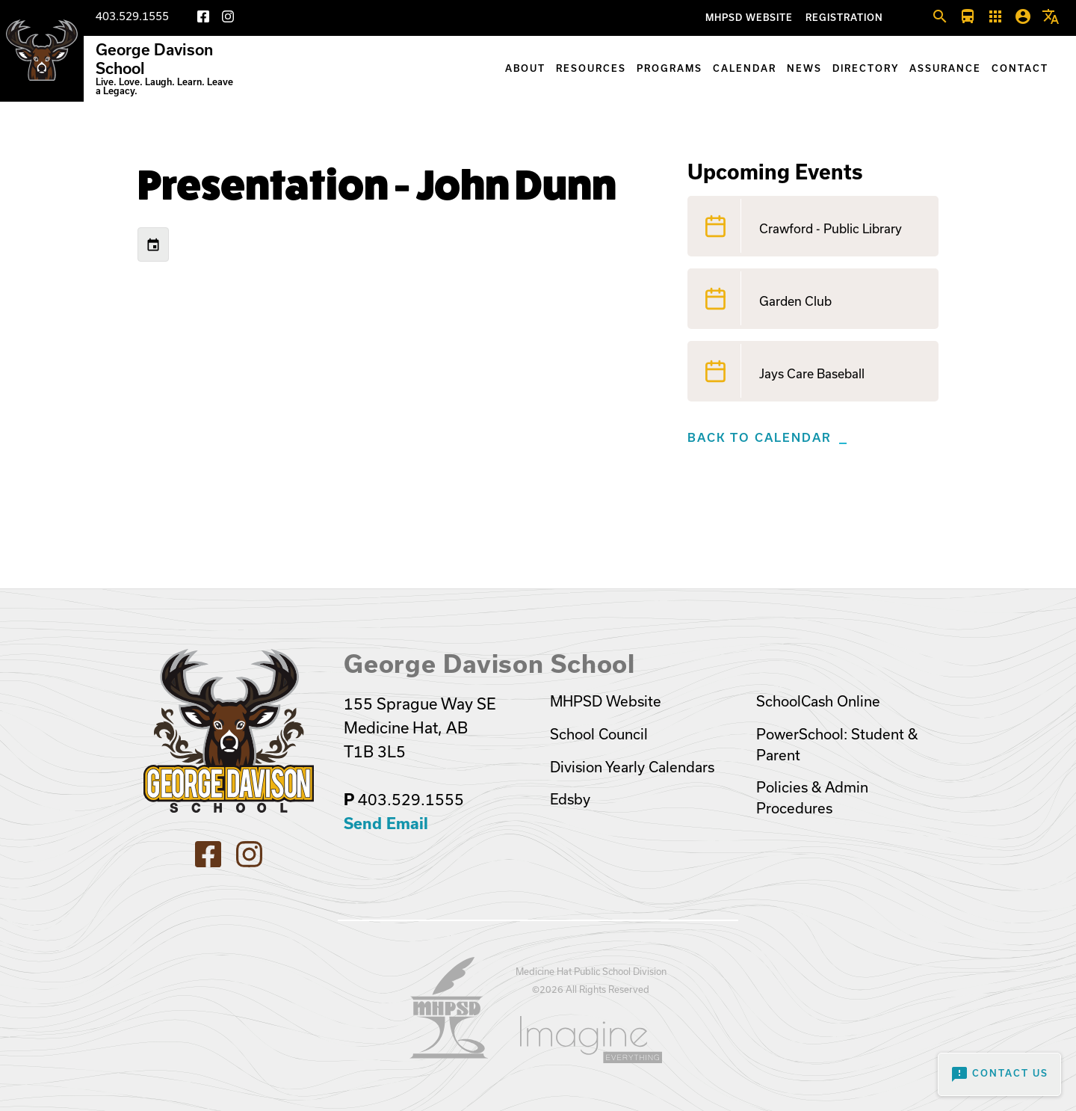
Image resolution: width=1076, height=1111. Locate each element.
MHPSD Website (749, 17)
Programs (669, 68)
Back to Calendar (759, 437)
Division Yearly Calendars (632, 767)
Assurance (945, 68)
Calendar (744, 68)
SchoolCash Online (818, 701)
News (804, 68)
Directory (865, 68)
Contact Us (999, 1074)
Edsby (570, 799)
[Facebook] (203, 19)
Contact (1020, 68)
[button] (940, 17)
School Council (599, 734)
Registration (844, 17)
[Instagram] (228, 19)
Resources (591, 68)
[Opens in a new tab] (449, 1054)
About (525, 68)
